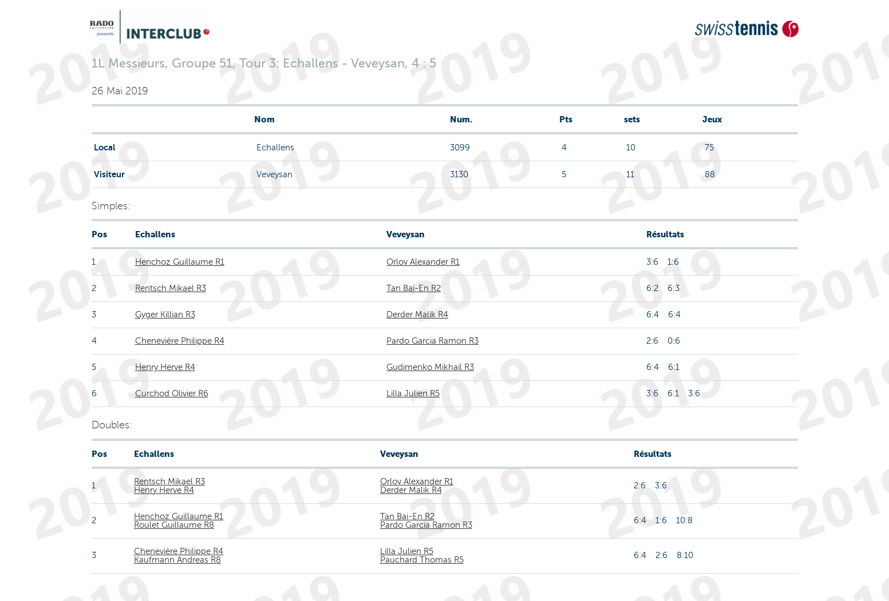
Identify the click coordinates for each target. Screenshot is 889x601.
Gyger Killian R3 (165, 314)
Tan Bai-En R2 (413, 288)
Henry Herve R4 (165, 367)
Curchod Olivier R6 (171, 393)
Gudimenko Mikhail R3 (430, 367)
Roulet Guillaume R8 (174, 525)
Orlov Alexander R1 (423, 261)
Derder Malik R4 (417, 314)
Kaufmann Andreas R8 (177, 559)
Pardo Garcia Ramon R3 (432, 340)
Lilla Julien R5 (413, 393)
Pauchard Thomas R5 (422, 559)
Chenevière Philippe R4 (179, 340)
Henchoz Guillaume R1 (179, 261)
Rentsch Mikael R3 (170, 288)
